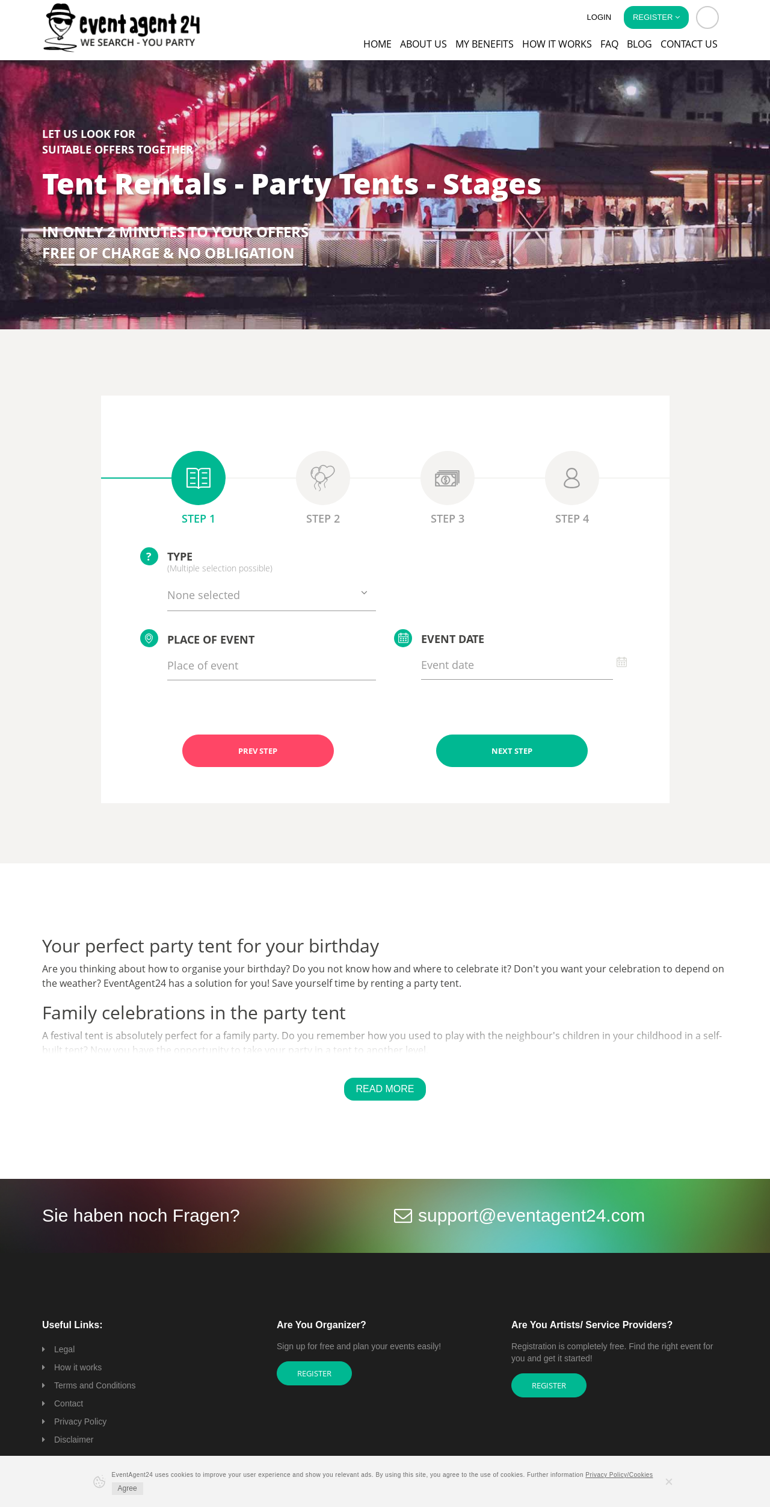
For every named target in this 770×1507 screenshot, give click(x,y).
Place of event (197, 638)
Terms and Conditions (94, 1385)
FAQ (609, 44)
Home (377, 44)
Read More (385, 1089)
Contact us (689, 44)
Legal (64, 1349)
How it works (557, 44)
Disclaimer (73, 1439)
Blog (639, 44)
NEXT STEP (511, 750)
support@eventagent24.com (531, 1215)
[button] (707, 17)
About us (423, 44)
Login (599, 17)
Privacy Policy (80, 1421)
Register (314, 1373)
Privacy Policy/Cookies (619, 1474)
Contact (68, 1403)
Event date (439, 638)
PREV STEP (257, 750)
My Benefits (484, 44)
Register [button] (656, 17)
